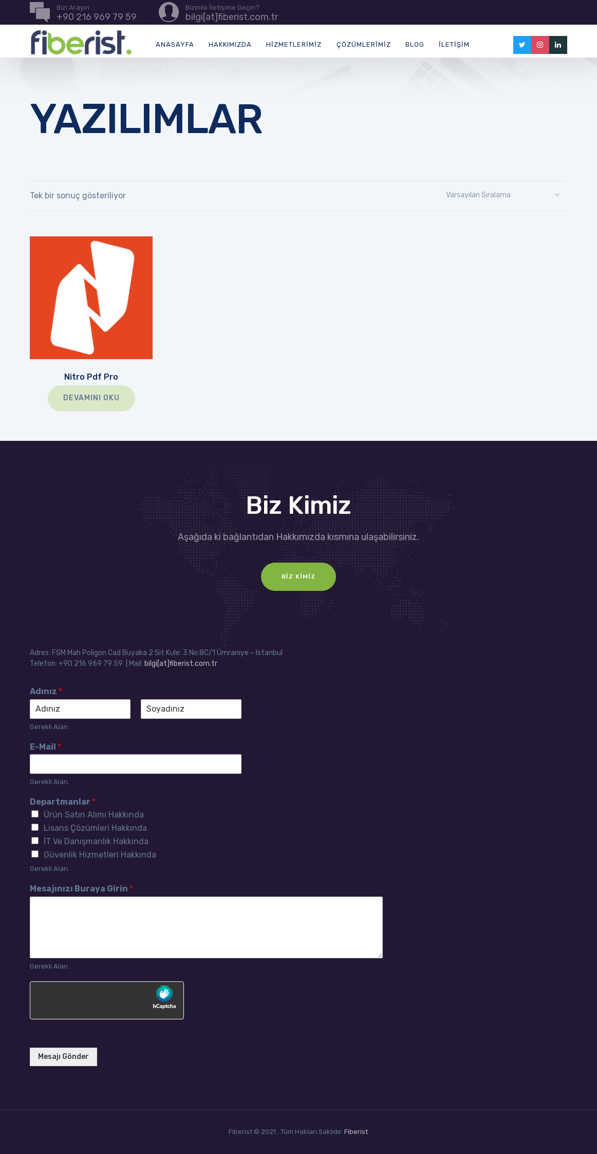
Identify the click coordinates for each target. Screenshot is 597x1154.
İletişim (454, 44)
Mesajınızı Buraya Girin (81, 889)
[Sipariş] (506, 195)
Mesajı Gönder (63, 1056)
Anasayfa (175, 44)
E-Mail (45, 747)
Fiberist (356, 1132)
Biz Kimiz (298, 576)
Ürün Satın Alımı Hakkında (94, 815)
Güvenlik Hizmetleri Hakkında (100, 855)
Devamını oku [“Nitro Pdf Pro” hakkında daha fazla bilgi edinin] (91, 398)
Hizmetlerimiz (294, 44)
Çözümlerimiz (364, 44)
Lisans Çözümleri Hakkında (95, 828)
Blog (414, 44)
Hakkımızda (230, 44)
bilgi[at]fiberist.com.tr (180, 663)
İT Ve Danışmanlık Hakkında (96, 841)
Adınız (46, 691)
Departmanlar (63, 802)
